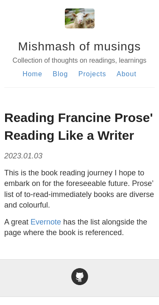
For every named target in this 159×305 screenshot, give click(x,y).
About (127, 74)
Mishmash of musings (79, 46)
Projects (92, 74)
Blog (60, 74)
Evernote (46, 222)
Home (32, 74)
